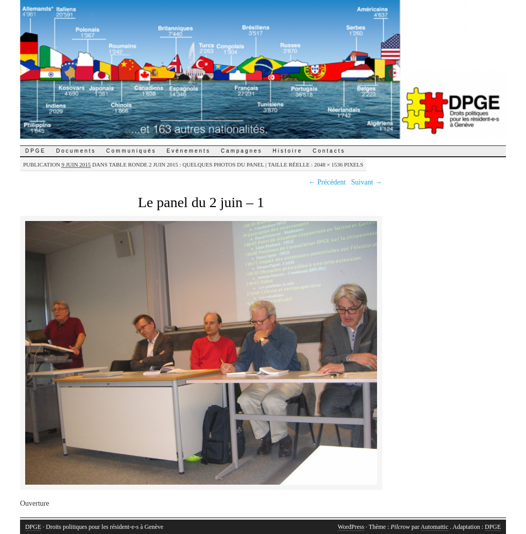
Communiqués (131, 151)
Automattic (434, 526)
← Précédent (327, 182)
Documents (76, 151)
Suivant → (366, 182)
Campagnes (241, 151)
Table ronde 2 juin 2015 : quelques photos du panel (186, 164)
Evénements (188, 151)
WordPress (350, 526)
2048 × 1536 (328, 164)
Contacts (329, 151)
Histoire (288, 151)
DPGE (35, 151)
